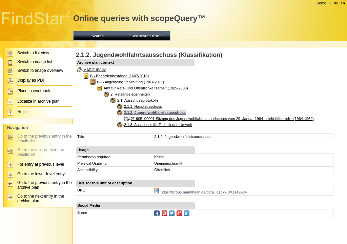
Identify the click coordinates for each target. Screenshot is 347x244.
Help (21, 111)
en (343, 3)
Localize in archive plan (38, 101)
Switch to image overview (40, 70)
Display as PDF (31, 80)
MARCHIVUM (94, 70)
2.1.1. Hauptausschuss (143, 106)
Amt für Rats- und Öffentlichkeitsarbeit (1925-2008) (146, 88)
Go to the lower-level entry (41, 173)
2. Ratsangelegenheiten (130, 94)
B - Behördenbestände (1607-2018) (119, 76)
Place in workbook (33, 90)
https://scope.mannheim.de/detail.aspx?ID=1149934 (200, 192)
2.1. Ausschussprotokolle (138, 100)
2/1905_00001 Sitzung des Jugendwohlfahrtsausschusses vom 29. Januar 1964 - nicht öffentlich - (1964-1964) (222, 119)
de (336, 3)
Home (321, 3)
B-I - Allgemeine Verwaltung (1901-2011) (130, 82)
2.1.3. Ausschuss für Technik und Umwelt (158, 125)
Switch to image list (34, 61)
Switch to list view (33, 52)
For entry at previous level (40, 164)
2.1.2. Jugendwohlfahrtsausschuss (155, 112)
